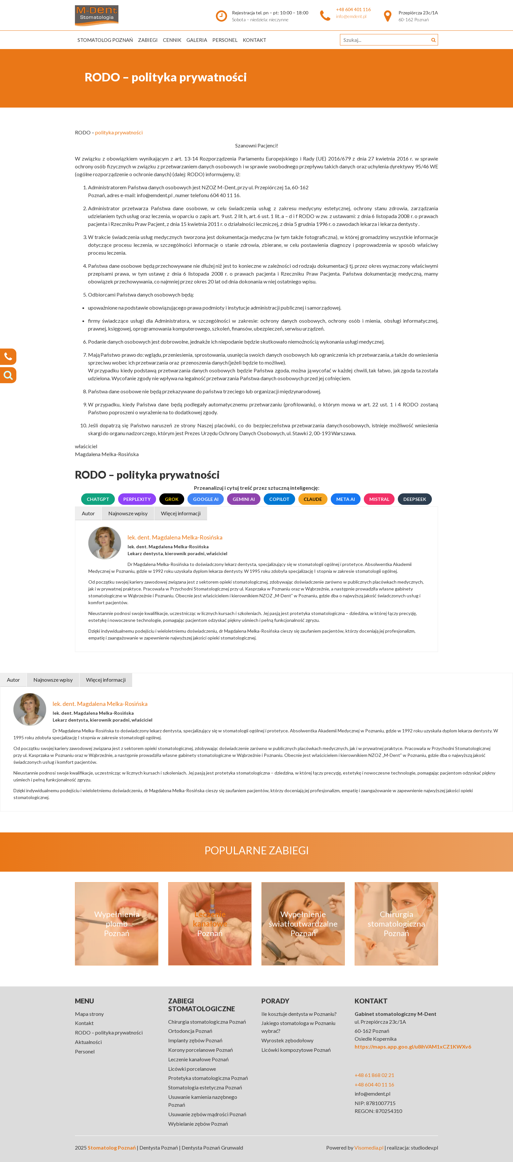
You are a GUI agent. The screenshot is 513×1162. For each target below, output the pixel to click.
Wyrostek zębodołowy (287, 1040)
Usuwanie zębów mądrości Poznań (207, 1114)
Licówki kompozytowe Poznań (296, 1050)
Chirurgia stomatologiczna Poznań (207, 1021)
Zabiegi (148, 40)
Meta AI (345, 499)
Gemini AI (244, 499)
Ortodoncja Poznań (190, 1031)
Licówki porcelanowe (192, 1069)
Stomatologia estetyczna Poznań (205, 1087)
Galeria (196, 40)
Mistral (379, 499)
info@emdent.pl (351, 16)
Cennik (172, 40)
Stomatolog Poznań (105, 40)
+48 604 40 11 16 (374, 1084)
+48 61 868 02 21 (374, 1075)
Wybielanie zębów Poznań (198, 1123)
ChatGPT (98, 499)
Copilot (279, 499)
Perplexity (136, 499)
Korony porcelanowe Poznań (200, 1050)
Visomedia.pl (368, 1147)
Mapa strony (89, 1014)
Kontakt (254, 40)
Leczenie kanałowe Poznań (198, 1059)
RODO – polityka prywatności (109, 1032)
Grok (172, 499)
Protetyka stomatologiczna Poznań (208, 1078)
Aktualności (88, 1042)
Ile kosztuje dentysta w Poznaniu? (299, 1014)
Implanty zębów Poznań (195, 1040)
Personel (225, 40)
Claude (313, 499)
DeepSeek (414, 499)
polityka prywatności (119, 132)
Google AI (206, 499)
